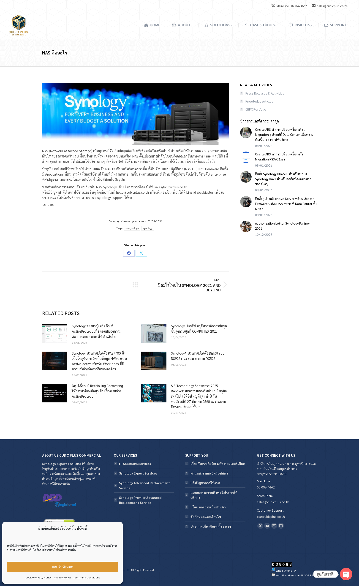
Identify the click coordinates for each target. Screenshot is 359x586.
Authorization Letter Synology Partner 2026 (282, 225)
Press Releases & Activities (264, 93)
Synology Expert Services (138, 473)
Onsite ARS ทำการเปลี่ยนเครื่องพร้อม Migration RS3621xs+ (280, 156)
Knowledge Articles (132, 221)
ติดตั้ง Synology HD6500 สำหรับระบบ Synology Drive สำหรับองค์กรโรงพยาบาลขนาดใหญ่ (283, 179)
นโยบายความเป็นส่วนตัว (208, 507)
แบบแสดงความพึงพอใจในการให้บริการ (213, 494)
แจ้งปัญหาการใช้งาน (205, 483)
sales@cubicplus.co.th (170, 187)
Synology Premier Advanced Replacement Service (140, 500)
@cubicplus (205, 192)
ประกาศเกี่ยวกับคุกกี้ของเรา (210, 526)
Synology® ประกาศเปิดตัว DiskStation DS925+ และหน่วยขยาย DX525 (198, 356)
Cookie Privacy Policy (38, 577)
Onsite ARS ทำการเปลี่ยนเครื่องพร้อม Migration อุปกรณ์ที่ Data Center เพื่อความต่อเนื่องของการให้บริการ (284, 134)
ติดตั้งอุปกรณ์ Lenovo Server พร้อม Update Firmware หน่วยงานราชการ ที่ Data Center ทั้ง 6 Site (286, 203)
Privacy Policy (62, 577)
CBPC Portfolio (255, 109)
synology (147, 228)
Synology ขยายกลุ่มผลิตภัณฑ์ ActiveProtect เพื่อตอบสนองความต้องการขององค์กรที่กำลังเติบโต (96, 331)
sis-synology (132, 228)
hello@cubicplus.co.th (132, 192)
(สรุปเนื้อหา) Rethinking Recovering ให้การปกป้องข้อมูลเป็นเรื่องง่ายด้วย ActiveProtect (97, 390)
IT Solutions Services (135, 463)
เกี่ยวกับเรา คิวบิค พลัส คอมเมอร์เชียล (217, 463)
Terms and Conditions (86, 577)
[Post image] (54, 333)
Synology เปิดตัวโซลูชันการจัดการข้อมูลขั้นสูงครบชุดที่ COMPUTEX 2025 (199, 328)
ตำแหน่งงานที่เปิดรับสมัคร (209, 473)
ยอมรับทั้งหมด (62, 567)
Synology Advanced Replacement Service (144, 485)
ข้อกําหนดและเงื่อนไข (205, 517)
